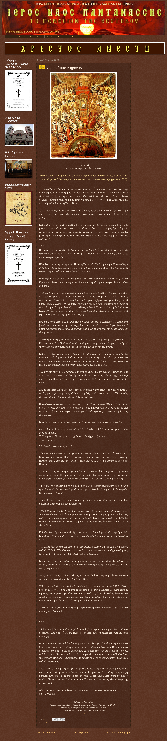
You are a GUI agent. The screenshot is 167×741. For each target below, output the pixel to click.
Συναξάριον (76, 36)
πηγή (83, 713)
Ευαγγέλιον (50, 36)
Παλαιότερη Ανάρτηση (119, 732)
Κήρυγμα (49, 723)
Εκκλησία (22, 36)
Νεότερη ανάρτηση (46, 732)
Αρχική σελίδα (81, 732)
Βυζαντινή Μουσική (90, 36)
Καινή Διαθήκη (63, 36)
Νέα (31, 36)
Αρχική (12, 36)
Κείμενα (39, 36)
